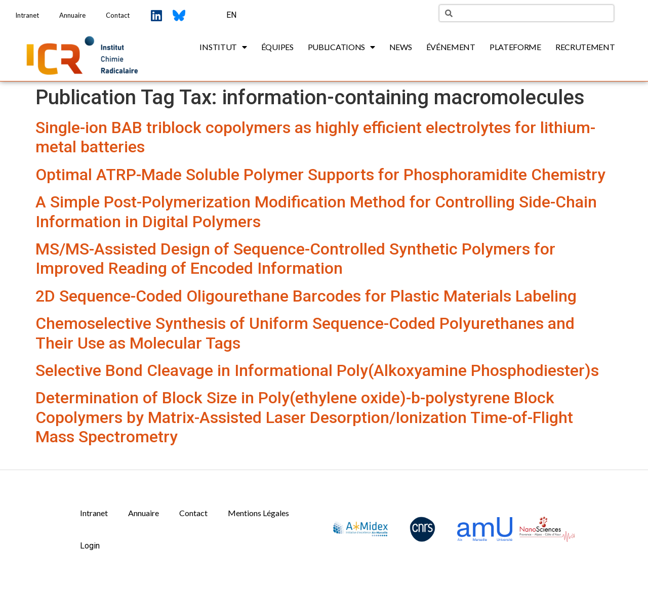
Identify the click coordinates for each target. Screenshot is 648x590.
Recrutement (585, 47)
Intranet (27, 15)
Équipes (277, 47)
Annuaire (72, 15)
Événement (450, 47)
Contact (118, 15)
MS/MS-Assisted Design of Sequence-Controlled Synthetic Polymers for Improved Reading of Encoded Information (295, 258)
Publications (341, 47)
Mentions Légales (258, 513)
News (400, 47)
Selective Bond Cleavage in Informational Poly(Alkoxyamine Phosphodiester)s (317, 370)
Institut (223, 47)
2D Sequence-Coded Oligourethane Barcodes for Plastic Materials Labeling (306, 296)
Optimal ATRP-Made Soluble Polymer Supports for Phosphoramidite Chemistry (320, 174)
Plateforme (515, 47)
